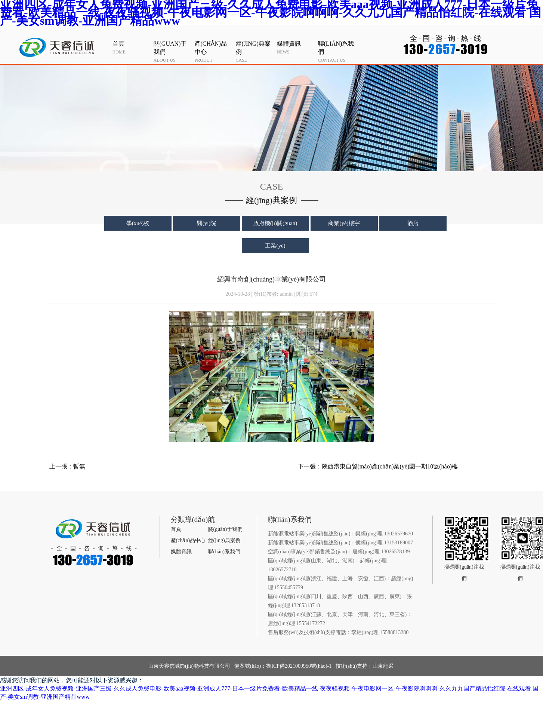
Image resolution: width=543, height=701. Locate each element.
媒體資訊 (181, 551)
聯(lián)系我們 (224, 551)
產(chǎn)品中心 (188, 540)
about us (172, 51)
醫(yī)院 (206, 223)
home (131, 47)
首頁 (176, 529)
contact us (336, 51)
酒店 (413, 223)
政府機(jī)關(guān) (275, 223)
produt (213, 51)
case (254, 51)
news (295, 47)
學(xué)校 (137, 223)
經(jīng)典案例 (224, 540)
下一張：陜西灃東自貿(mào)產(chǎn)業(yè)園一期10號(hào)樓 (378, 466)
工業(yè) (275, 246)
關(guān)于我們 (225, 529)
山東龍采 (383, 666)
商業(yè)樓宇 (344, 223)
